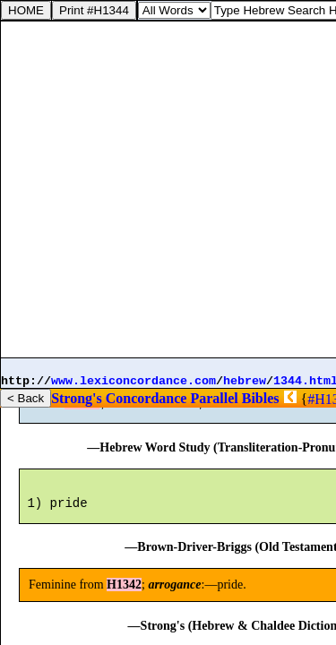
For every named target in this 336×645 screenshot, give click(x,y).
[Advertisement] (168, 189)
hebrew (244, 381)
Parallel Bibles (234, 398)
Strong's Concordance (118, 398)
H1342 (82, 410)
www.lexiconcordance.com (133, 381)
